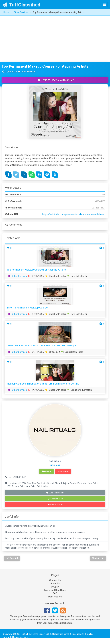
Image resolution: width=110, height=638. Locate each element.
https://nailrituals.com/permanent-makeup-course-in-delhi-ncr (73, 214)
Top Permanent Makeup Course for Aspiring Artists (45, 66)
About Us (55, 583)
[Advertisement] (55, 39)
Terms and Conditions (55, 590)
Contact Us (55, 580)
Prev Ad (12, 558)
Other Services (19, 276)
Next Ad (97, 558)
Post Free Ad (55, 596)
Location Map (55, 499)
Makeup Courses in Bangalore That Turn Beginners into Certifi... (43, 383)
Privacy (55, 586)
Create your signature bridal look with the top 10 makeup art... (43, 345)
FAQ (55, 593)
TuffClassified (21, 5)
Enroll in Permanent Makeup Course (27, 307)
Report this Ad (55, 504)
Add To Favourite (55, 493)
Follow (46, 471)
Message (63, 471)
